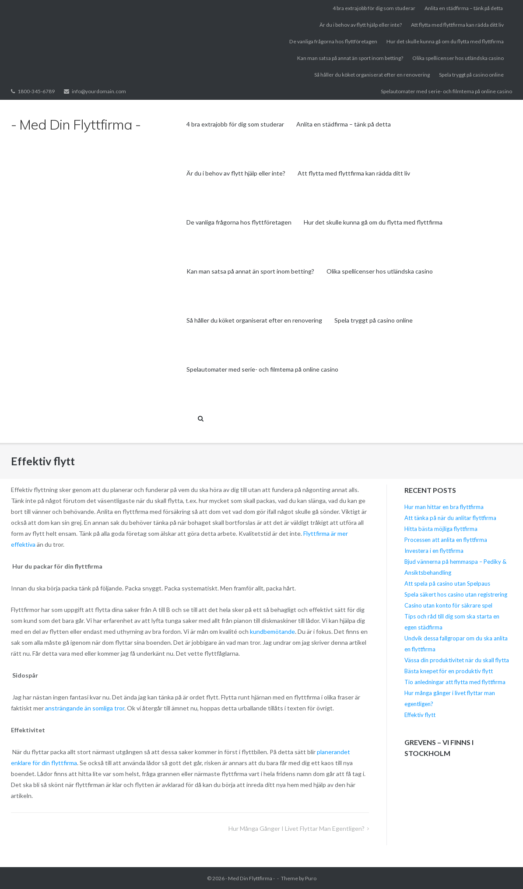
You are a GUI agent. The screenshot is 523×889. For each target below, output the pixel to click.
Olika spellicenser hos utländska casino (458, 58)
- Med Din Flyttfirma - (250, 878)
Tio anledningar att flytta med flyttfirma (454, 681)
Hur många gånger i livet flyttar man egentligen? (296, 828)
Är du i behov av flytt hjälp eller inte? (360, 24)
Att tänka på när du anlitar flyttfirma (451, 517)
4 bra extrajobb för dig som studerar (374, 8)
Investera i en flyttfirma (433, 550)
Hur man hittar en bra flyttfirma (444, 506)
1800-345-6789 (36, 91)
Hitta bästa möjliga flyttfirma (441, 528)
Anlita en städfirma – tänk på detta (464, 8)
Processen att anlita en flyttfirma (446, 539)
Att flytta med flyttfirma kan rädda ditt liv (457, 24)
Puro (310, 878)
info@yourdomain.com (99, 91)
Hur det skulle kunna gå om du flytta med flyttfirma (445, 41)
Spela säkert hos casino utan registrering (455, 594)
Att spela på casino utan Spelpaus (447, 583)
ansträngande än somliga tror (84, 708)
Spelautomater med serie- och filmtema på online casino (446, 91)
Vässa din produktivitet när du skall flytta (456, 660)
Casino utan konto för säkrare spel (448, 605)
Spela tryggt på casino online (471, 74)
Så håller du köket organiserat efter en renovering (372, 74)
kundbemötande (272, 631)
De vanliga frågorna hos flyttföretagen (333, 41)
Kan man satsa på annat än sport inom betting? (350, 58)
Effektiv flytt (419, 714)
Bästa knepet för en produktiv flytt (448, 671)
